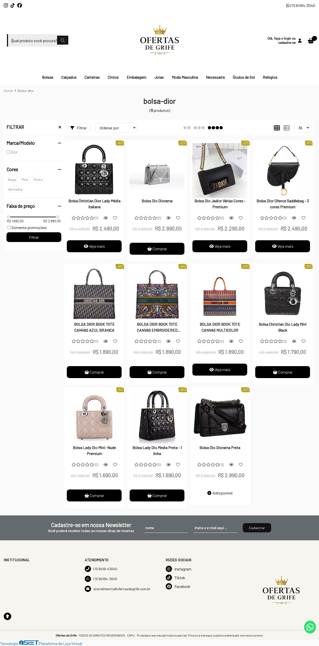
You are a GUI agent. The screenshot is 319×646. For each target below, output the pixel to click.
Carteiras (92, 77)
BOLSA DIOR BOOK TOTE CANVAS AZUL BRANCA (94, 327)
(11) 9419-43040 (101, 569)
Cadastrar (257, 528)
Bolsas (47, 77)
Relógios (270, 77)
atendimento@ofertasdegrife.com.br (118, 589)
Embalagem (136, 77)
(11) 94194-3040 (300, 5)
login (288, 38)
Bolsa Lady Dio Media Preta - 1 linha (157, 450)
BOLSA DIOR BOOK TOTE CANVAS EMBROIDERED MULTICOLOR (157, 328)
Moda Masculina (185, 77)
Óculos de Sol (244, 77)
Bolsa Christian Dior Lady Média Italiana (94, 203)
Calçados (69, 77)
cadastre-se (287, 42)
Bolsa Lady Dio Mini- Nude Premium (94, 450)
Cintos (113, 77)
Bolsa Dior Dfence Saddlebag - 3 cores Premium (282, 203)
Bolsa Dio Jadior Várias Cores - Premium (219, 203)
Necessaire (215, 77)
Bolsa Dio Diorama (157, 200)
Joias (159, 77)
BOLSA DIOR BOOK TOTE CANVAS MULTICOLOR (220, 327)
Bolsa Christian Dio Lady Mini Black (283, 327)
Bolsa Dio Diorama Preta (219, 447)
